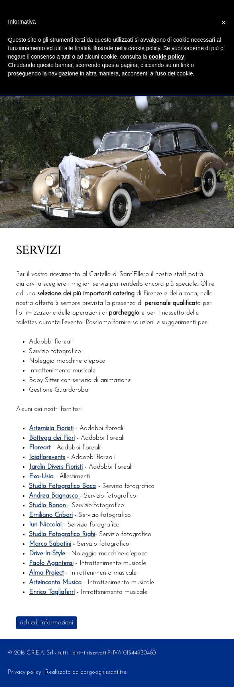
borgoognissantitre (103, 672)
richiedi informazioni (46, 623)
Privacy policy (24, 672)
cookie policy (166, 56)
